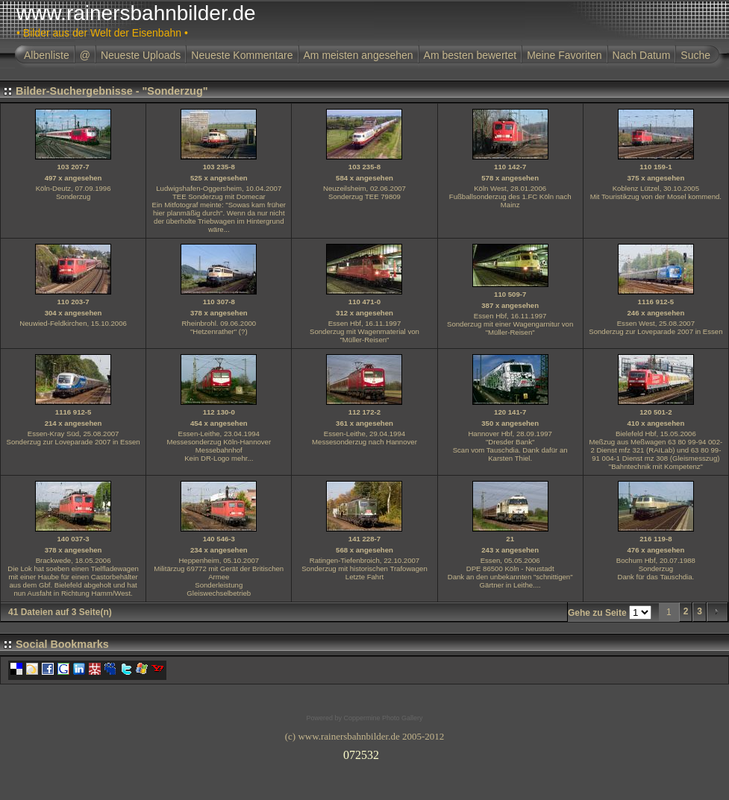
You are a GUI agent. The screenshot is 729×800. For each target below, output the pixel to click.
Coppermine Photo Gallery (382, 718)
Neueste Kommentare (241, 55)
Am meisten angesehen (358, 55)
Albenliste (46, 55)
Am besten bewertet (470, 55)
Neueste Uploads (141, 55)
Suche (695, 55)
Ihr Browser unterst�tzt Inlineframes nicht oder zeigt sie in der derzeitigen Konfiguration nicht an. (364, 752)
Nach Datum (642, 55)
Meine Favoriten (564, 55)
